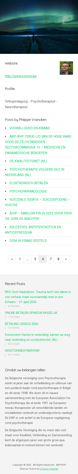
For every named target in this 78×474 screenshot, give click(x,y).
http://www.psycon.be (21, 76)
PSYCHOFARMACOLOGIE (28, 191)
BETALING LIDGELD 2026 (21, 324)
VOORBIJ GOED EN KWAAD (30, 128)
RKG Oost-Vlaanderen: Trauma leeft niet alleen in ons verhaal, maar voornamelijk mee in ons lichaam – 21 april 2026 (38, 297)
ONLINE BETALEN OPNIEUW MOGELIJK (31, 313)
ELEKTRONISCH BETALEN (29, 183)
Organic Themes (49, 468)
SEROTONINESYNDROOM (22, 350)
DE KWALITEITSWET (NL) (28, 161)
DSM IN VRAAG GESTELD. (28, 241)
